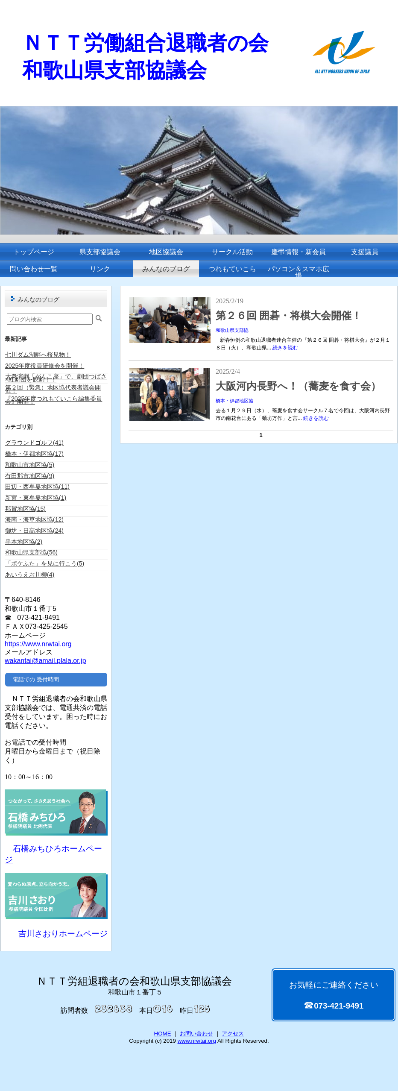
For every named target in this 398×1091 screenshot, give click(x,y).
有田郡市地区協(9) (29, 475)
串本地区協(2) (23, 541)
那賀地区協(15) (25, 508)
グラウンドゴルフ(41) (34, 442)
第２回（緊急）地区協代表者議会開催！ (53, 389)
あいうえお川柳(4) (29, 574)
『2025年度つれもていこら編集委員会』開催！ (53, 400)
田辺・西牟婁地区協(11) (37, 486)
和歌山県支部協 (232, 330)
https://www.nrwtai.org (38, 644)
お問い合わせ (196, 1033)
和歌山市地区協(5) (29, 464)
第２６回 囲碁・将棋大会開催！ (289, 315)
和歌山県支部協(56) (31, 552)
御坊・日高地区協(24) (34, 530)
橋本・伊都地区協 (234, 400)
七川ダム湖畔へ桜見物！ (38, 354)
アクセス (233, 1033)
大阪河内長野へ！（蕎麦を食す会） (303, 386)
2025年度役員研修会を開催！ (44, 365)
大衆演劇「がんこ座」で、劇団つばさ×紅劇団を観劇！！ (56, 378)
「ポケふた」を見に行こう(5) (44, 563)
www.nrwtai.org (197, 1041)
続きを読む (285, 348)
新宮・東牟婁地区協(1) (35, 497)
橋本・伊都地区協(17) (34, 453)
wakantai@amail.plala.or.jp (45, 660)
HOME (162, 1033)
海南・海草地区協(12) (34, 519)
